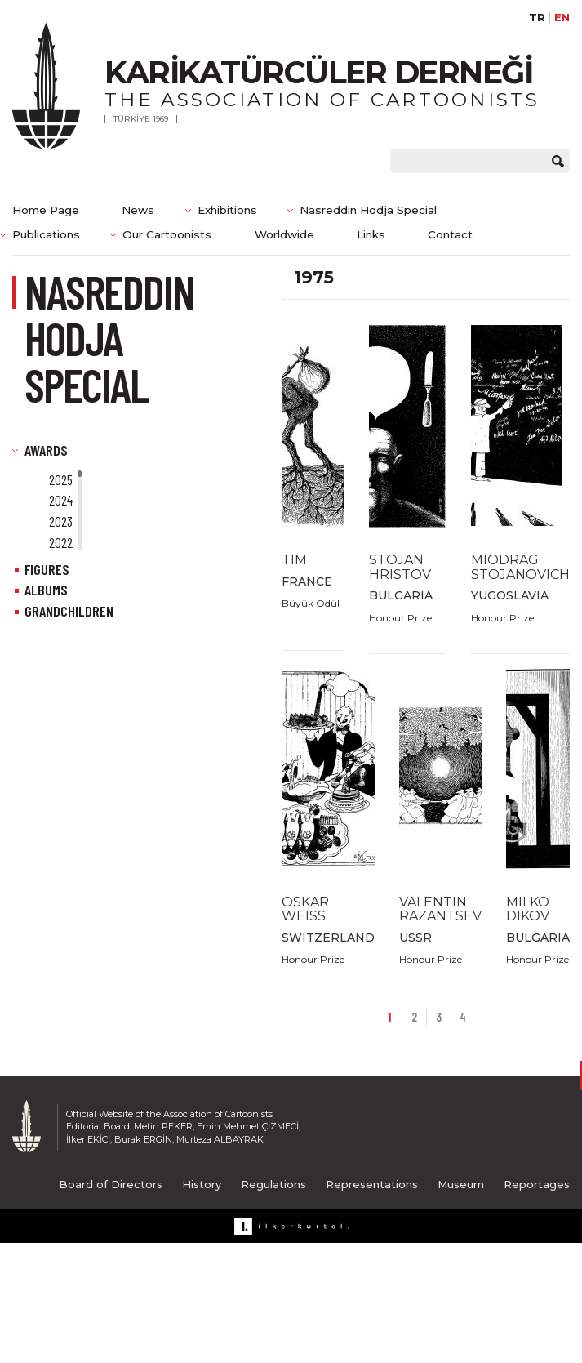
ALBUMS (46, 590)
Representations (372, 1184)
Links (371, 234)
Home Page (45, 209)
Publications (46, 234)
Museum (461, 1184)
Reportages (537, 1184)
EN (562, 17)
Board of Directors (110, 1184)
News (138, 209)
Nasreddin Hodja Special (368, 209)
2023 (61, 521)
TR (537, 17)
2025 (61, 479)
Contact (450, 234)
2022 (61, 542)
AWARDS (46, 450)
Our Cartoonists (166, 234)
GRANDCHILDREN (68, 611)
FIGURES (46, 569)
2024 (61, 500)
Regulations (273, 1184)
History (201, 1184)
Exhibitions (227, 209)
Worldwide (284, 234)
